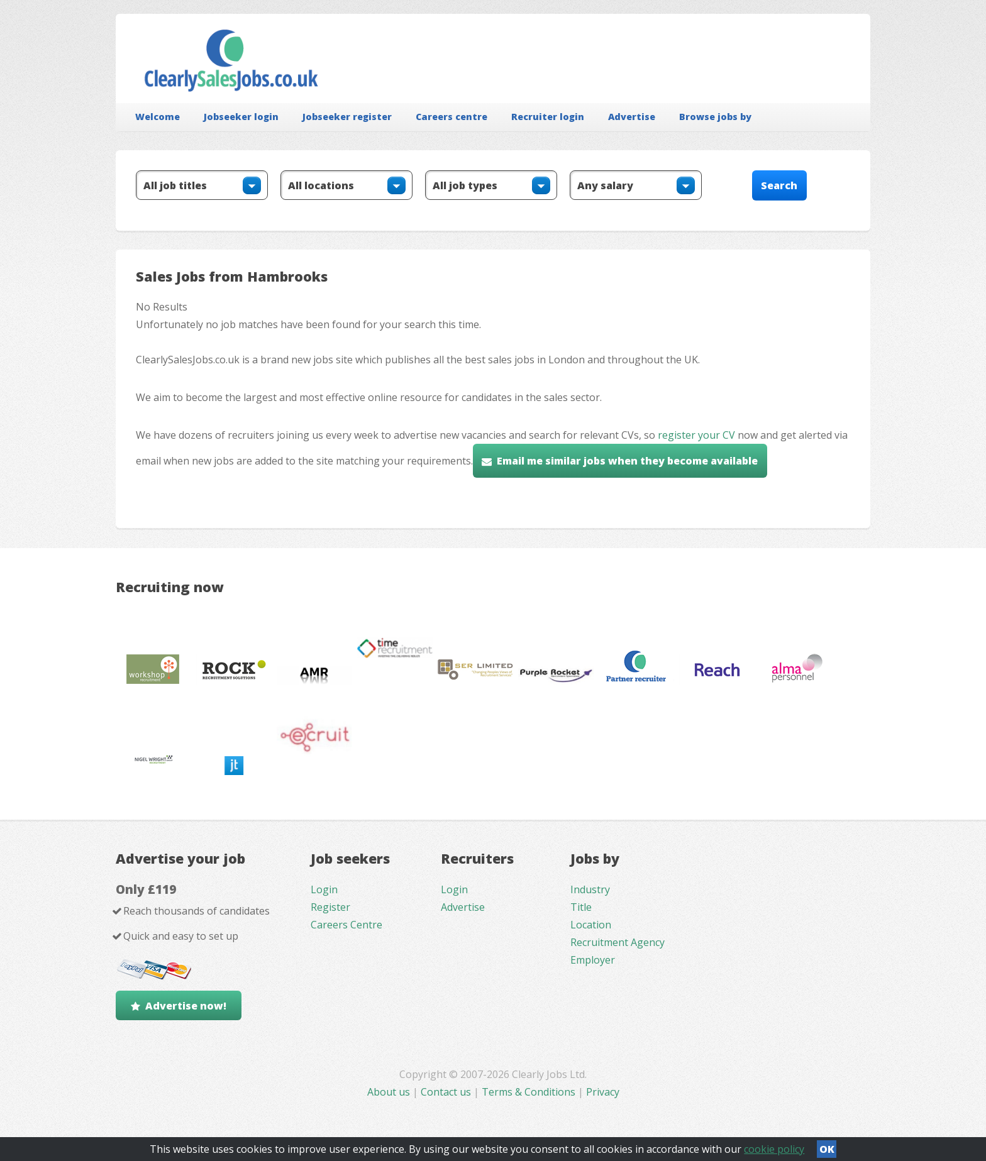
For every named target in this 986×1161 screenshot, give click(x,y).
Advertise (631, 117)
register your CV (696, 435)
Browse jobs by (715, 117)
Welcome (157, 117)
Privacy (602, 1092)
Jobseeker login (241, 117)
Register (330, 907)
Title (581, 907)
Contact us (447, 1092)
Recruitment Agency (617, 942)
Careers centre (451, 117)
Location (590, 925)
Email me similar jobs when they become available (627, 461)
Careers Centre (346, 925)
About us (390, 1092)
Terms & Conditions (528, 1092)
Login (324, 889)
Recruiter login (547, 117)
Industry (590, 889)
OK (826, 1149)
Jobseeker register (347, 117)
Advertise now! (185, 1006)
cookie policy (774, 1149)
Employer (592, 960)
